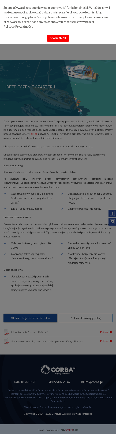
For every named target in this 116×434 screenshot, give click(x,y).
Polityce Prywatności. (18, 26)
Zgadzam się (58, 38)
